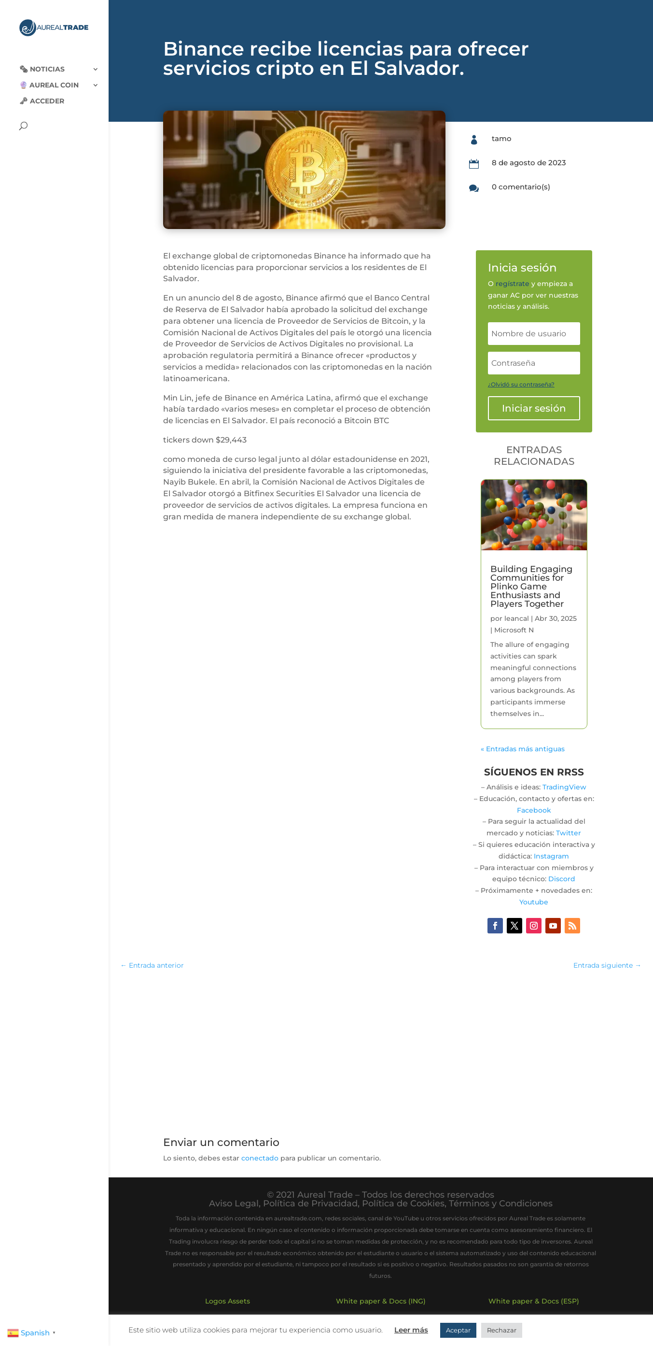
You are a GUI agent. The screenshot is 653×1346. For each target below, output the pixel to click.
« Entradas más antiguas (523, 749)
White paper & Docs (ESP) (533, 1301)
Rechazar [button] (501, 1330)
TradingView (564, 787)
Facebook (534, 810)
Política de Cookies (403, 1203)
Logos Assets (227, 1301)
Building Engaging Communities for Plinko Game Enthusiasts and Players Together (531, 586)
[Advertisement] (380, 1048)
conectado (259, 1158)
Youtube (533, 902)
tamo (502, 138)
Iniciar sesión (534, 408)
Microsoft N (514, 630)
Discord (561, 878)
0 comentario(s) (521, 186)
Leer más (411, 1329)
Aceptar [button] (458, 1330)
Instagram (551, 856)
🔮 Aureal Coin (49, 78)
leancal (516, 618)
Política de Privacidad (310, 1203)
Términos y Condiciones (501, 1203)
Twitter (568, 833)
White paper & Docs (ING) (381, 1301)
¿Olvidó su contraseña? (521, 384)
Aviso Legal (234, 1203)
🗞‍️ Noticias (42, 62)
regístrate (512, 283)
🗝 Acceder (41, 94)
